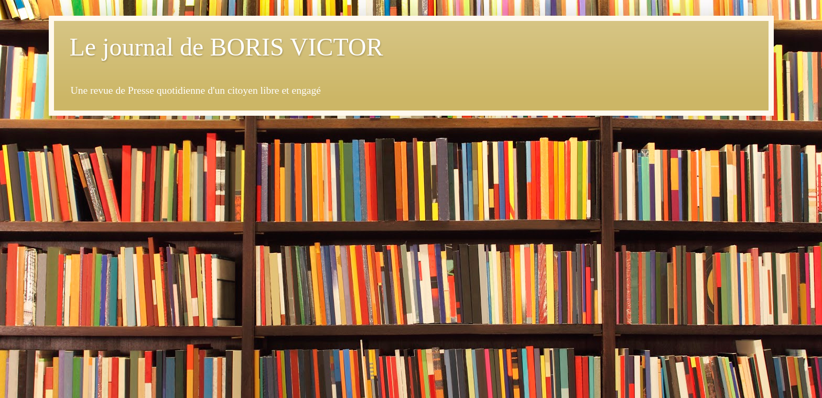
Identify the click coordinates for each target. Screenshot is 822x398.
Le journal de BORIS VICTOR (226, 47)
